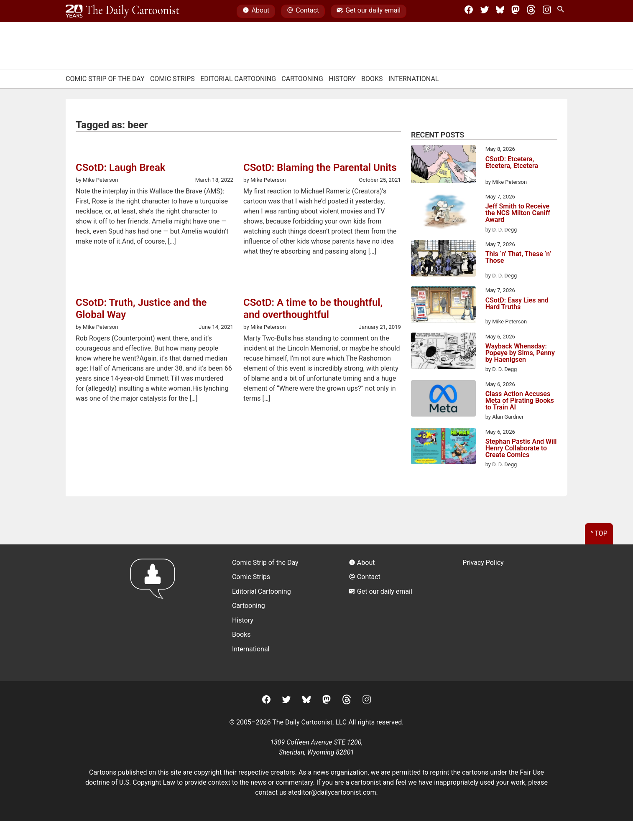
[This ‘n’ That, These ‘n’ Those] (443, 260)
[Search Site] (562, 11)
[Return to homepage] (155, 613)
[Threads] (531, 11)
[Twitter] (485, 11)
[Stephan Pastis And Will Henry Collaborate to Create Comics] (443, 447)
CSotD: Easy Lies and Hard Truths (517, 304)
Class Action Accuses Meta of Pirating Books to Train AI (519, 401)
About (255, 11)
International (413, 79)
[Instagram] (547, 11)
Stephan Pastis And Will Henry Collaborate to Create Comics (521, 448)
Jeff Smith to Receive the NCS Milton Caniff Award (517, 213)
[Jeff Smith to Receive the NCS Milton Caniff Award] (443, 212)
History (342, 79)
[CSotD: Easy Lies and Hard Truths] (443, 305)
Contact (303, 11)
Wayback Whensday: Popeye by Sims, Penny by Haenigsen (520, 353)
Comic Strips (172, 79)
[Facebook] (469, 11)
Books (372, 79)
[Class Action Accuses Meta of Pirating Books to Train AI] (443, 399)
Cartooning (302, 79)
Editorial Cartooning (238, 79)
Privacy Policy (483, 563)
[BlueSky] (500, 11)
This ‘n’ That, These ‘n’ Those (518, 257)
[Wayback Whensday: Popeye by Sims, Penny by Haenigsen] (443, 352)
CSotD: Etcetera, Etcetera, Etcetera (512, 163)
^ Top (598, 533)
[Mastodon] (515, 11)
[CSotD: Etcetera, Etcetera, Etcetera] (443, 165)
